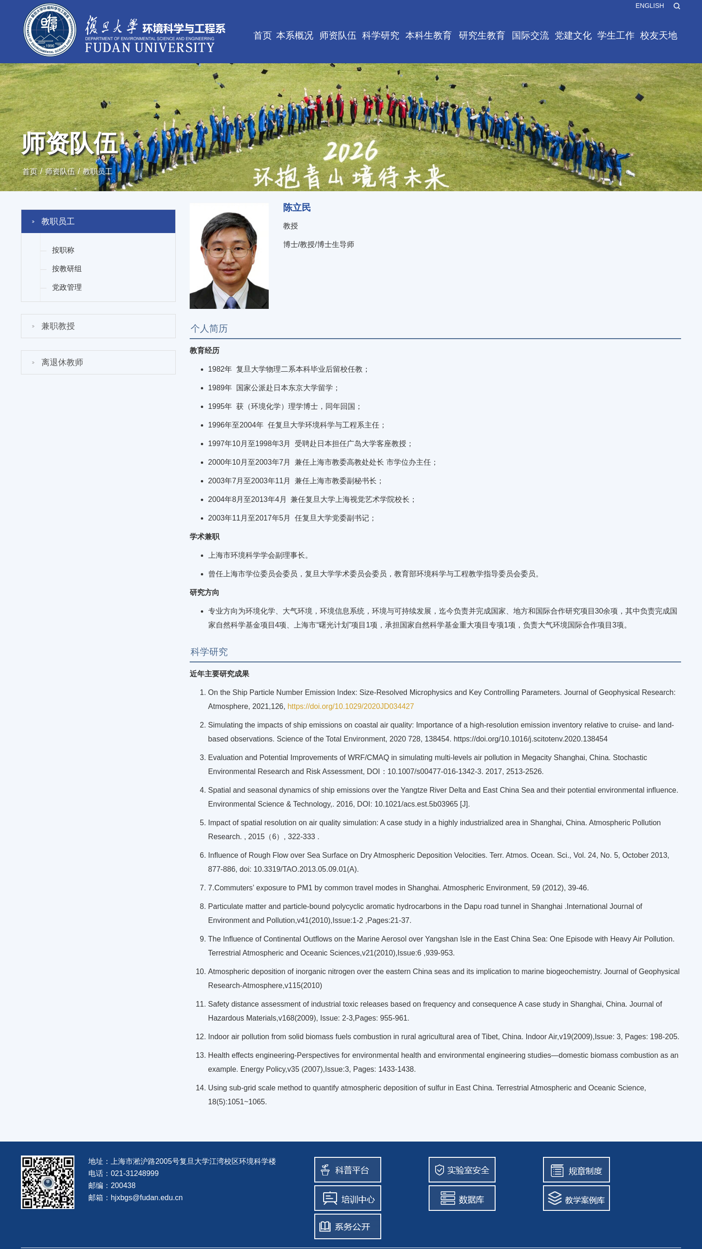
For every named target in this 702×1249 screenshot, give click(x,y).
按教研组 (67, 269)
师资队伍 (338, 35)
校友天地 (658, 35)
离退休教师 (62, 362)
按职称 (63, 250)
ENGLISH (650, 5)
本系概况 (294, 35)
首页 (262, 35)
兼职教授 (58, 326)
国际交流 (530, 35)
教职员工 (98, 171)
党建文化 (573, 35)
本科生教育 (428, 35)
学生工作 (616, 35)
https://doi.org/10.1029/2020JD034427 (350, 706)
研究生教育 (482, 35)
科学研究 (380, 35)
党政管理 (67, 287)
